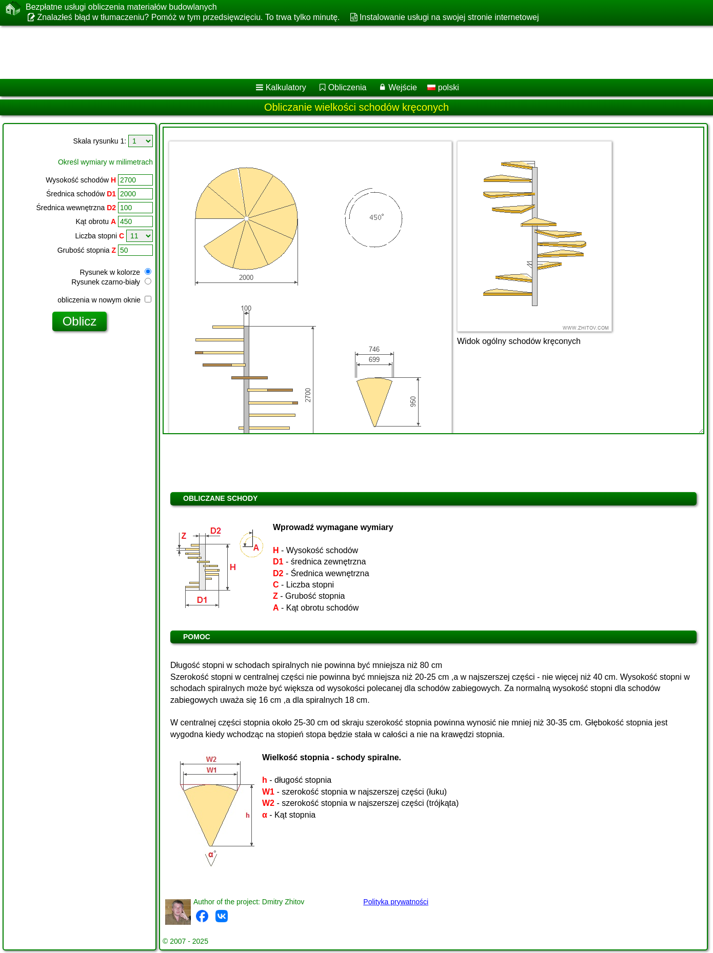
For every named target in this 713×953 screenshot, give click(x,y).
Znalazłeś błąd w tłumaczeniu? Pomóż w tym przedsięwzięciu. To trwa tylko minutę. (188, 17)
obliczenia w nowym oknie (104, 300)
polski (443, 87)
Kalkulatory (286, 87)
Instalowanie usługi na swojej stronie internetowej (449, 17)
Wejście (402, 87)
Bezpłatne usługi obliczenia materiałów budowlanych (121, 7)
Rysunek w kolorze (115, 272)
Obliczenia (347, 87)
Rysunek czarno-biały (111, 282)
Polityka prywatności (395, 902)
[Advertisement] (311, 52)
